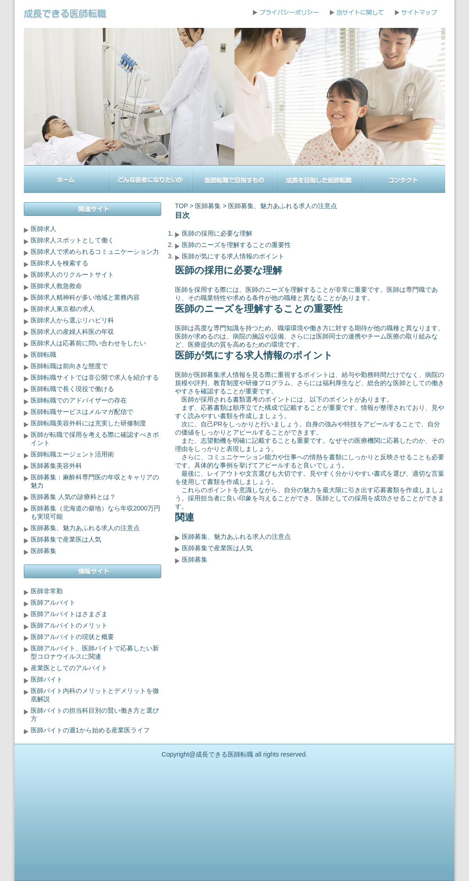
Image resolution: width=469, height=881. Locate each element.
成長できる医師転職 (224, 754)
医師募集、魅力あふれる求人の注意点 (236, 536)
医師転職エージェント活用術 (72, 454)
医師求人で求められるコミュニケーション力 (95, 251)
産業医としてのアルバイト (69, 667)
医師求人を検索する (59, 263)
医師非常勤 (47, 591)
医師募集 (208, 206)
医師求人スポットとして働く (72, 240)
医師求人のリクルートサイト (72, 274)
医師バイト (47, 679)
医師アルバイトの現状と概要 (72, 636)
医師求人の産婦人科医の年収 (72, 331)
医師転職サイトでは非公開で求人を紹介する (95, 377)
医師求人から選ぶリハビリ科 (72, 320)
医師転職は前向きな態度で (69, 366)
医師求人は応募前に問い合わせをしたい (88, 343)
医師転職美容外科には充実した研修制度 (88, 423)
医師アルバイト (53, 602)
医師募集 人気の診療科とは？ (73, 496)
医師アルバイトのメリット (69, 625)
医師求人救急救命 (56, 286)
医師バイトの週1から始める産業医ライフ (90, 730)
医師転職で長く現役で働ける (72, 388)
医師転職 (43, 354)
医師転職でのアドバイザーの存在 (79, 400)
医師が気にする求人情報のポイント (233, 256)
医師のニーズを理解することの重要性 (236, 244)
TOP (181, 206)
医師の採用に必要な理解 (217, 233)
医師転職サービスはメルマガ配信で (82, 411)
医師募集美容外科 (56, 465)
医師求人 (43, 228)
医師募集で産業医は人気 (217, 548)
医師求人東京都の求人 (63, 308)
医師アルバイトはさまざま (69, 614)
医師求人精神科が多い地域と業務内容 (85, 297)
